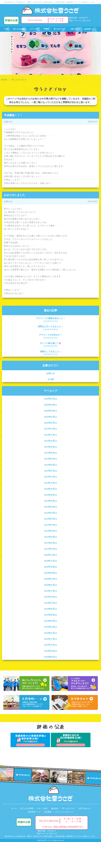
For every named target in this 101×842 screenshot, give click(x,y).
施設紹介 (55, 808)
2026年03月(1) (50, 411)
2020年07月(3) (50, 579)
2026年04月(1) (50, 405)
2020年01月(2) (50, 585)
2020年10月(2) (50, 567)
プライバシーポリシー (64, 812)
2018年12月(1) (50, 639)
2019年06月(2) (50, 609)
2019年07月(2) (50, 603)
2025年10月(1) (50, 441)
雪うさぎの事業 (26, 808)
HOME (4, 80)
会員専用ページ (34, 812)
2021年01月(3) (50, 549)
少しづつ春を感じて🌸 (50, 344)
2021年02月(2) (50, 543)
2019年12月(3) (50, 591)
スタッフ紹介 (42, 808)
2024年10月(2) (50, 489)
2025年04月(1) (50, 465)
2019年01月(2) (50, 633)
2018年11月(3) (50, 645)
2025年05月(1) (50, 459)
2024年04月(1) (50, 513)
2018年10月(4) (50, 651)
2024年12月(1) (50, 477)
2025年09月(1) (50, 447)
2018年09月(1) (50, 657)
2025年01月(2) (50, 471)
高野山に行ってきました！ (50, 327)
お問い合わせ (84, 808)
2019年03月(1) (50, 621)
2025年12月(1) (50, 429)
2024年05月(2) (50, 507)
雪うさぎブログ (68, 808)
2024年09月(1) (50, 495)
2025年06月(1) (50, 453)
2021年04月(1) (50, 531)
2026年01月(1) (50, 423)
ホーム (14, 808)
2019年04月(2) (50, 615)
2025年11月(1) (50, 435)
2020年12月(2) (50, 555)
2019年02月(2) (50, 627)
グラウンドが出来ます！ (50, 336)
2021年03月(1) (50, 537)
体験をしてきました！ (50, 352)
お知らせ (50, 373)
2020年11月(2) (50, 561)
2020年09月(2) (50, 573)
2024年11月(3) (50, 483)
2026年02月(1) (50, 417)
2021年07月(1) (50, 525)
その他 (50, 379)
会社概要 (47, 812)
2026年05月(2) (50, 399)
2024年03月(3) (50, 519)
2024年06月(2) (50, 501)
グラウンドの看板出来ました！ (50, 319)
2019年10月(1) (50, 597)
